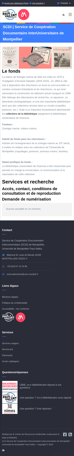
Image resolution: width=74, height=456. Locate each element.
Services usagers (10, 343)
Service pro (7, 349)
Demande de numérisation (26, 199)
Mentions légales (10, 297)
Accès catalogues (10, 361)
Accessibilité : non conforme (15, 309)
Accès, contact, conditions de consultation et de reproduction (31, 191)
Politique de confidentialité (14, 303)
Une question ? (38, 3)
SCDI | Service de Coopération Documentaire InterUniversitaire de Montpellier (33, 33)
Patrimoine (7, 355)
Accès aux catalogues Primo (16, 3)
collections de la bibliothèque (21, 113)
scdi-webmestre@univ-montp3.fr (20, 274)
